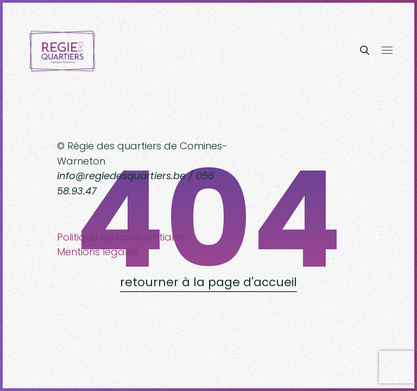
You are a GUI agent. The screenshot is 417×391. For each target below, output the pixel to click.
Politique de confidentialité (121, 237)
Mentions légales (97, 251)
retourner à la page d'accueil (208, 282)
